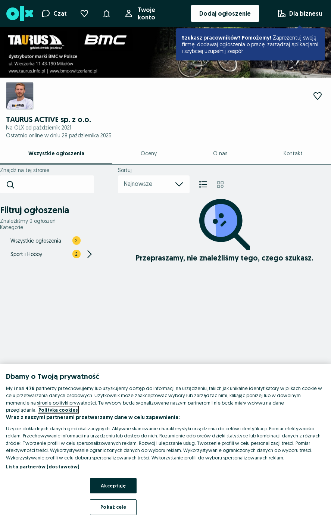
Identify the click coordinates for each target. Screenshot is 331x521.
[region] (165, 442)
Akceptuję (113, 486)
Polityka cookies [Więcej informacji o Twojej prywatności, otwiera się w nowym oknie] (58, 410)
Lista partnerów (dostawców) (42, 466)
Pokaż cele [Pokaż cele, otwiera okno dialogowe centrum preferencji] (113, 507)
